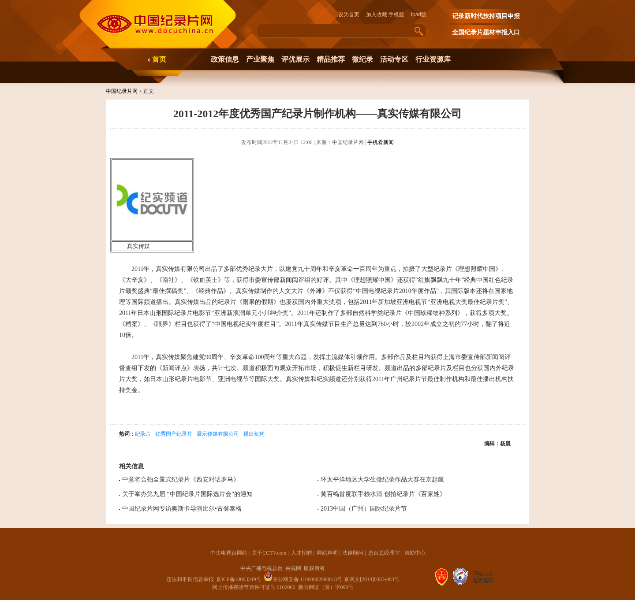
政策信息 (225, 59)
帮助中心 (415, 553)
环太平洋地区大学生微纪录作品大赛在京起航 (382, 479)
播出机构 (254, 434)
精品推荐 (331, 59)
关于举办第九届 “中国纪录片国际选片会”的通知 (187, 494)
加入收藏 (376, 14)
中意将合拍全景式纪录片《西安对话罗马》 (180, 479)
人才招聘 (301, 553)
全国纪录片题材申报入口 (486, 32)
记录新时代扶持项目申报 (486, 16)
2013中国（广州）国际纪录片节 (364, 508)
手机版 (396, 14)
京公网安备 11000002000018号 (303, 579)
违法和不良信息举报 (190, 579)
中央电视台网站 (228, 553)
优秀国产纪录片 (173, 434)
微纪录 (362, 59)
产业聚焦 (260, 59)
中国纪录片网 (122, 91)
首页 (159, 59)
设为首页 (351, 14)
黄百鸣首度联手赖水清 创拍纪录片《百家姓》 (383, 494)
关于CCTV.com (269, 553)
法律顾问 (352, 553)
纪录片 (143, 434)
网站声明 (327, 553)
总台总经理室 (384, 553)
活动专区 (394, 59)
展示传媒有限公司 (218, 434)
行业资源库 (433, 59)
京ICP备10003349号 (238, 579)
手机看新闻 (380, 142)
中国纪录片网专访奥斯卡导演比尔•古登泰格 (182, 508)
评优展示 (295, 59)
